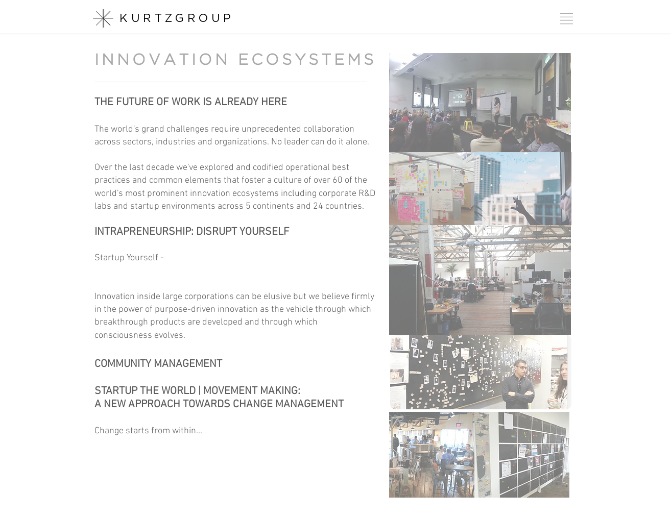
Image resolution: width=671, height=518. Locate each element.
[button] (566, 18)
